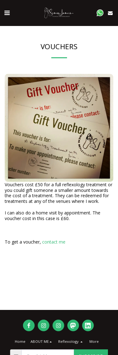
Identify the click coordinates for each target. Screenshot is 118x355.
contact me (53, 242)
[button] (7, 12)
